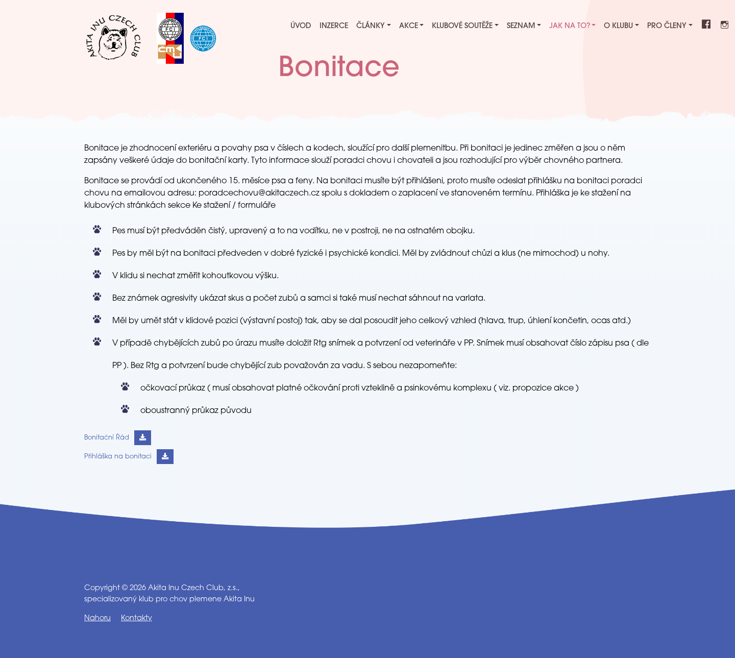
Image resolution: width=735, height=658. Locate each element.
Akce (408, 26)
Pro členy (667, 26)
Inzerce (334, 26)
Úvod (300, 26)
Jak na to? (569, 26)
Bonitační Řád (106, 437)
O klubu (618, 26)
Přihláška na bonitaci (118, 456)
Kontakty (136, 618)
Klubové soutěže (462, 26)
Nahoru (97, 618)
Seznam (521, 26)
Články (370, 26)
